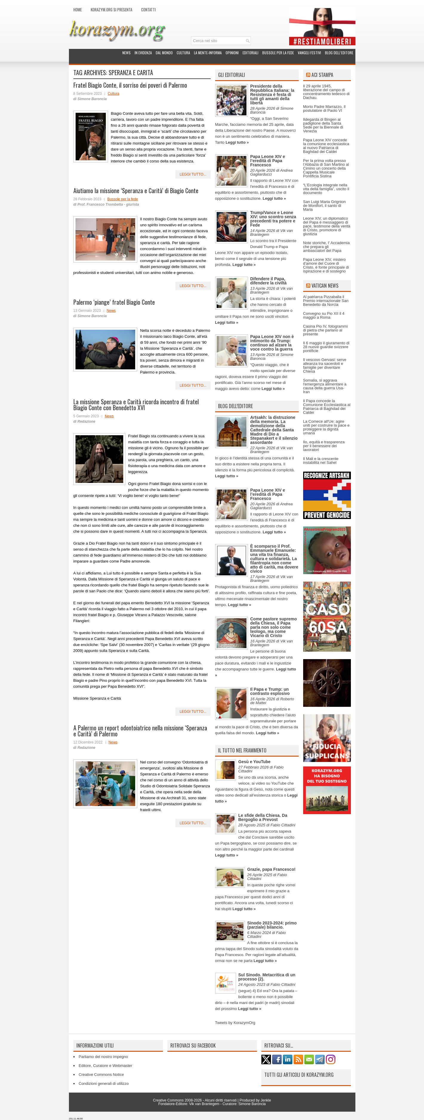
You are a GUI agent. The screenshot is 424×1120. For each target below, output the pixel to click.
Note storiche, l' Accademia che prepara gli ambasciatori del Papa (326, 247)
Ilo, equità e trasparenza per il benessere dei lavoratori (324, 446)
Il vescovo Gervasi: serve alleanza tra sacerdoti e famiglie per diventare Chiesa (324, 365)
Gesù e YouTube (254, 761)
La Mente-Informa (208, 52)
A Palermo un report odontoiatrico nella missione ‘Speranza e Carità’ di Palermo (140, 730)
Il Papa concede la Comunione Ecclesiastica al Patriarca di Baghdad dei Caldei (327, 407)
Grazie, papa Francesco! (271, 869)
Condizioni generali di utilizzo (104, 1083)
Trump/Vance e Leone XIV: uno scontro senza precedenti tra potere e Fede (273, 218)
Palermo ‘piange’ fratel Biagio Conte (114, 302)
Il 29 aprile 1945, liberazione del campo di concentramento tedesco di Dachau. (326, 92)
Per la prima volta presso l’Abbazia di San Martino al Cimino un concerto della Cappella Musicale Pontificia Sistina (326, 168)
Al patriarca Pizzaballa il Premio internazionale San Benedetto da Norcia (326, 301)
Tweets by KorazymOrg (235, 1022)
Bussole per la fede (278, 52)
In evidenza (143, 52)
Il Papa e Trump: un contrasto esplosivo (270, 691)
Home (77, 10)
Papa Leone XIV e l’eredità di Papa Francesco (267, 160)
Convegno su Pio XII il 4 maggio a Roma (324, 315)
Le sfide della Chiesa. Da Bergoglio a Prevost (262, 817)
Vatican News (325, 285)
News (126, 52)
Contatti (148, 10)
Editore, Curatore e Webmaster (105, 1065)
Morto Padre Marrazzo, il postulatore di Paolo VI (324, 108)
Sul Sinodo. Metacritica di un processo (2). (266, 976)
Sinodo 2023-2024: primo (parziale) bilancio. (272, 925)
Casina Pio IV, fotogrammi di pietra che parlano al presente (325, 330)
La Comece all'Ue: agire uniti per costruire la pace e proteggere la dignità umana (326, 427)
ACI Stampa (322, 74)
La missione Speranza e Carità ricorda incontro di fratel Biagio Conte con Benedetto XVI (136, 404)
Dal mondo (164, 52)
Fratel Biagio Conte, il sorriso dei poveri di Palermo (130, 84)
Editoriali (250, 52)
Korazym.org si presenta (111, 10)
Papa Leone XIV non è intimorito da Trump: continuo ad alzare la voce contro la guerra (272, 342)
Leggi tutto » (237, 142)
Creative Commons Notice (101, 1074)
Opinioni (232, 52)
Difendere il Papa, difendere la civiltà (268, 280)
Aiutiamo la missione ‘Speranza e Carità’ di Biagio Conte (135, 190)
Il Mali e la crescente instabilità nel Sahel (321, 460)
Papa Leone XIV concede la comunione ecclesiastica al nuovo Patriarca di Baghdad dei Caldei (326, 146)
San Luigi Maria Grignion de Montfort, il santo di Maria (324, 205)
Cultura (183, 52)
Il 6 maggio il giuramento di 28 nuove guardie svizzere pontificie (326, 347)
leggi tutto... (193, 174)
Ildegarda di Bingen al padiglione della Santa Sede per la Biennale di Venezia (323, 125)
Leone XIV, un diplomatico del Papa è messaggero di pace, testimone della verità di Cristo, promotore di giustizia (326, 226)
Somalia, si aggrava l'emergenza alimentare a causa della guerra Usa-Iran (325, 386)
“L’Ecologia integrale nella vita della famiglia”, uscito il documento (326, 189)
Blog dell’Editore (339, 52)
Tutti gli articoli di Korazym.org (299, 1074)
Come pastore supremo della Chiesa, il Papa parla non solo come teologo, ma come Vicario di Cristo (273, 627)
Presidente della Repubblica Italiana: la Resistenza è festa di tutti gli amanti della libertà (272, 94)
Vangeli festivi (309, 52)
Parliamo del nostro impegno (103, 1056)
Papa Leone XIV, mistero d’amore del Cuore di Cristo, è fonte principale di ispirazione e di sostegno (326, 265)
